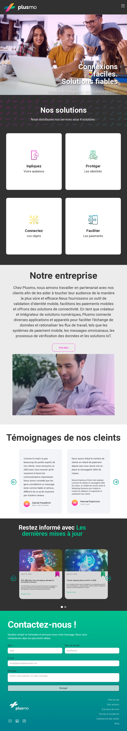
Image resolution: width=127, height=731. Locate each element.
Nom (10, 645)
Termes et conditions (109, 714)
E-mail (11, 658)
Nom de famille (72, 645)
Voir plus (63, 347)
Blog (117, 723)
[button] (122, 5)
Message (12, 671)
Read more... (26, 594)
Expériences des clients (108, 719)
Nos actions (113, 704)
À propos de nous (110, 709)
